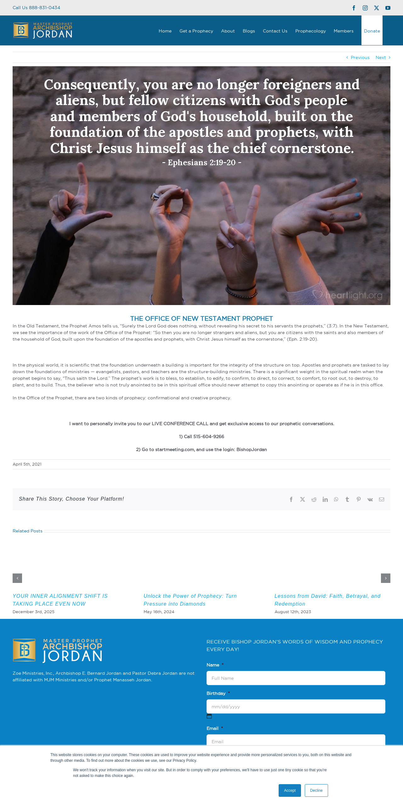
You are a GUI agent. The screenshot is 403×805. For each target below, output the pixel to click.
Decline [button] (316, 790)
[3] (201, 185)
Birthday (218, 693)
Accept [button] (290, 790)
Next (381, 57)
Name (215, 664)
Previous (360, 57)
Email (215, 728)
